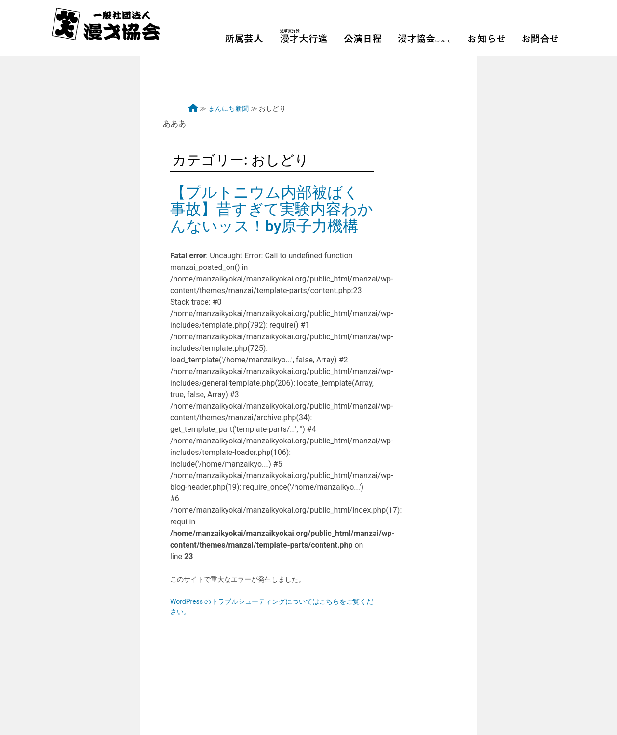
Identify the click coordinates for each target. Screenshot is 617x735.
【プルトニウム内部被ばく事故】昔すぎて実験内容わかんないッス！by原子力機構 (271, 209)
